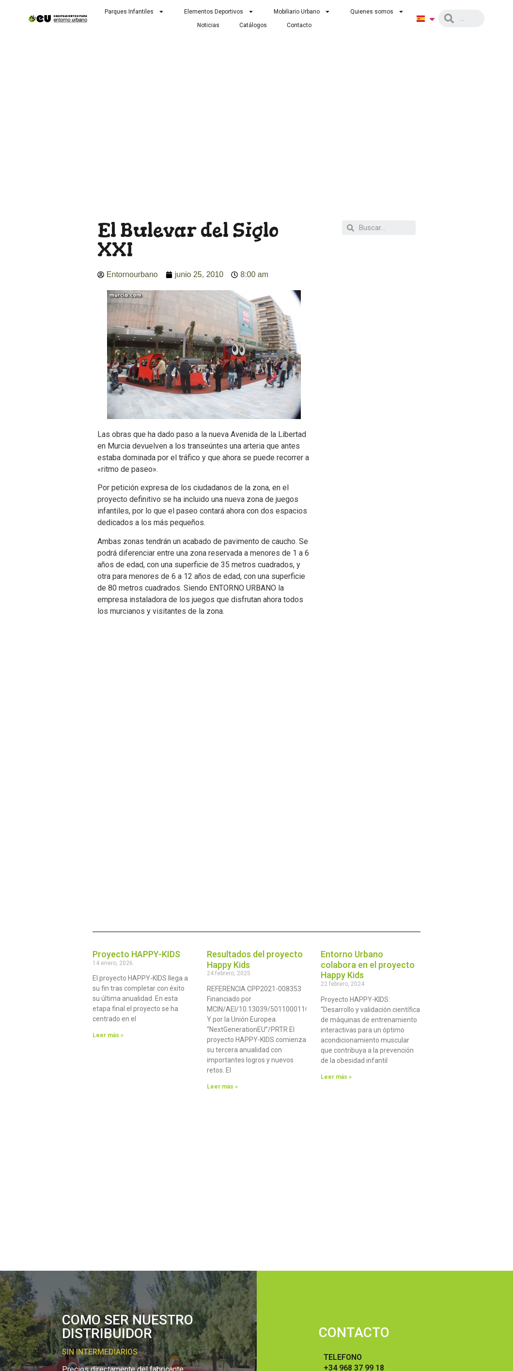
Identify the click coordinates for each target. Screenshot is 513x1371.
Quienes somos (377, 11)
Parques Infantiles (134, 11)
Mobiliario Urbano (302, 11)
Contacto (299, 25)
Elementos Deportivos (219, 11)
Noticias (208, 25)
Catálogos (253, 25)
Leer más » (108, 1035)
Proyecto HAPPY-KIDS (136, 954)
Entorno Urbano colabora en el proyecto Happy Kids (368, 964)
